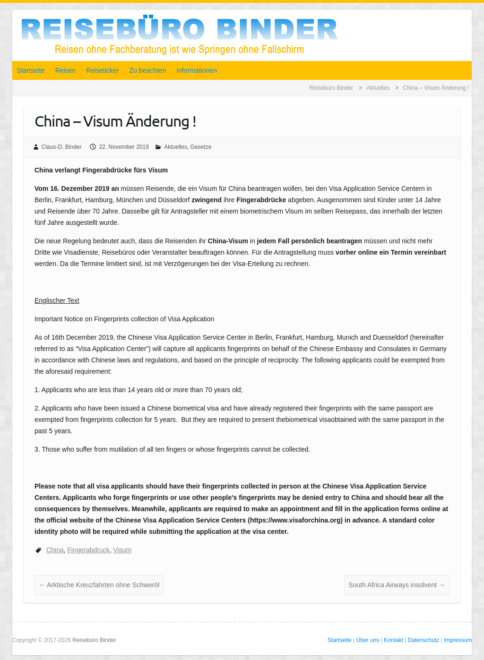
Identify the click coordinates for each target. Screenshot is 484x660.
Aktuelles (175, 147)
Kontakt (393, 640)
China (55, 550)
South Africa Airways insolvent (396, 585)
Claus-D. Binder (62, 147)
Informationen (196, 70)
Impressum (458, 640)
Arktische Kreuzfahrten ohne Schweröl (99, 585)
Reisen (65, 70)
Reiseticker (102, 70)
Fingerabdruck (88, 550)
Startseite (31, 70)
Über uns (368, 640)
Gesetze (201, 147)
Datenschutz (424, 640)
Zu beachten (148, 70)
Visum (122, 550)
